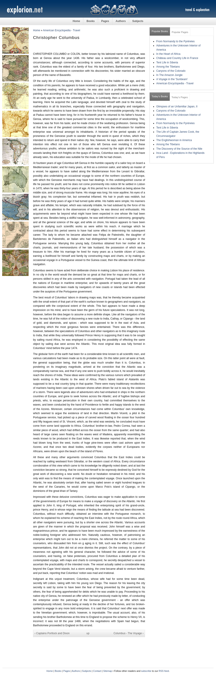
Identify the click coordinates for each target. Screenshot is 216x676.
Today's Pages (179, 97)
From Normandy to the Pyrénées (175, 41)
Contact (97, 671)
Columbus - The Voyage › (128, 633)
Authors (120, 21)
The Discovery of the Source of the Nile (179, 148)
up (87, 633)
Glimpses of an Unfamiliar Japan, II (176, 106)
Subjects (137, 21)
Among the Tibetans (168, 66)
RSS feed (164, 671)
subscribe (146, 671)
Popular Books (160, 31)
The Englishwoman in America (174, 140)
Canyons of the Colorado (171, 70)
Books (91, 21)
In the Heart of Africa (168, 53)
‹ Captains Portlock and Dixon (52, 633)
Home (76, 21)
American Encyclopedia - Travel (61, 30)
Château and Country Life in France (177, 58)
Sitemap (107, 671)
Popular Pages (180, 32)
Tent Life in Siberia (167, 62)
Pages (105, 21)
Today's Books (160, 96)
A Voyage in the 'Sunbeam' (172, 79)
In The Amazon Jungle (169, 75)
